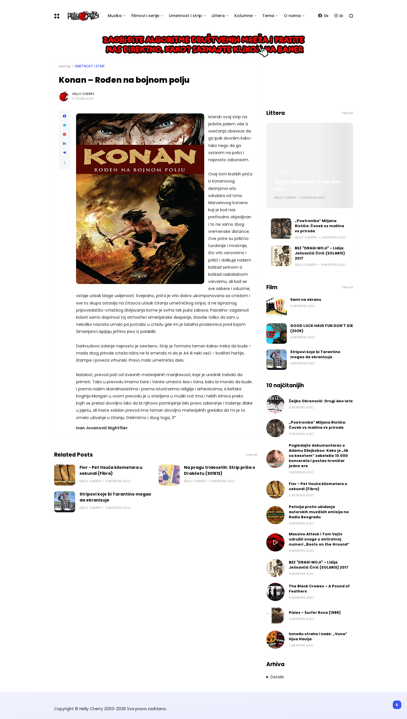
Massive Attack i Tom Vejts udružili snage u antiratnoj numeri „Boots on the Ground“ (319, 539)
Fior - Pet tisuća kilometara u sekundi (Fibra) (110, 470)
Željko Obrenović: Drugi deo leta (307, 185)
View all (251, 455)
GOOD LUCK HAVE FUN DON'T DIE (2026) (321, 328)
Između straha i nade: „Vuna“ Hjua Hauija (318, 636)
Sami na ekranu (305, 299)
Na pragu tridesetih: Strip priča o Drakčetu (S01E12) (219, 470)
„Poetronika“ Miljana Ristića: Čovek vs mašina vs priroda (319, 225)
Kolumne (243, 15)
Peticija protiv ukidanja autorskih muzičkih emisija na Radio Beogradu (319, 511)
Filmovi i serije (145, 15)
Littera (218, 15)
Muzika (115, 15)
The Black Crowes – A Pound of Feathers (319, 589)
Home (65, 66)
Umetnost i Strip (90, 66)
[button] (64, 162)
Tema (268, 15)
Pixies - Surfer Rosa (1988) (315, 612)
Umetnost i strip (185, 15)
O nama (292, 15)
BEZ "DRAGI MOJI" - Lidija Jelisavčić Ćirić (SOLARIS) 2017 (320, 253)
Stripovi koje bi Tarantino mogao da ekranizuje (115, 497)
